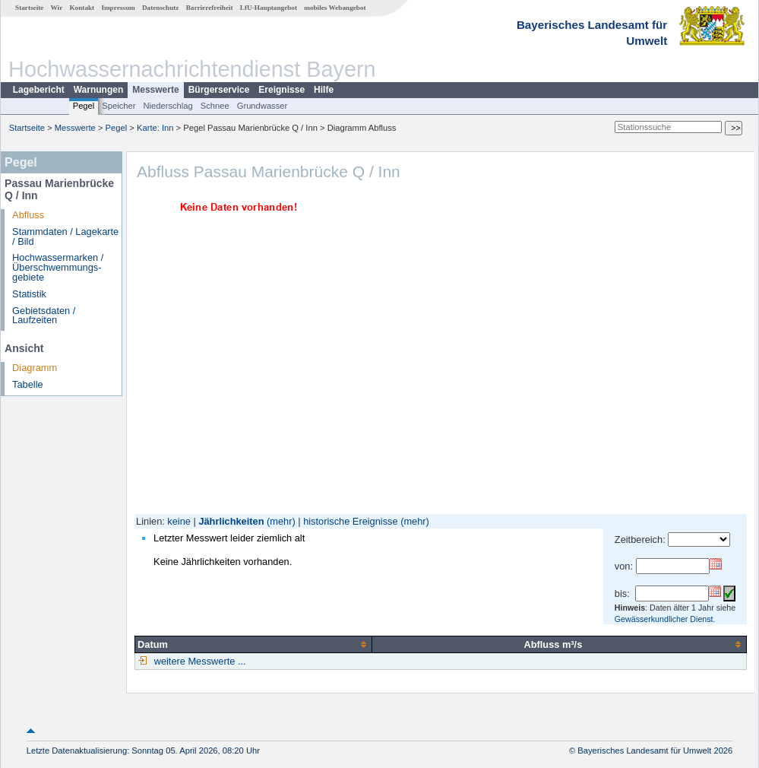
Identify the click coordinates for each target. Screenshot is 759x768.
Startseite (29, 7)
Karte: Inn (155, 127)
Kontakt (81, 7)
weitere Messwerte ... (198, 661)
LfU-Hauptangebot (268, 7)
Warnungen (99, 89)
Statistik (29, 294)
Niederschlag (167, 105)
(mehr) (281, 521)
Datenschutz (160, 7)
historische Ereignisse (350, 521)
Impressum (117, 7)
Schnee (215, 105)
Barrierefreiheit (209, 7)
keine (179, 521)
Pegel (84, 105)
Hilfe (324, 89)
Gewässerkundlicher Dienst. (665, 619)
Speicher (118, 105)
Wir (57, 7)
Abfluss (28, 215)
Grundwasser (262, 105)
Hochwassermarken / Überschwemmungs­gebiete (57, 267)
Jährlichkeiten (231, 521)
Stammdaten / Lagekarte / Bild (65, 236)
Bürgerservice (219, 89)
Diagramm (34, 367)
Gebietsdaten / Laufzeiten (43, 315)
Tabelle (27, 384)
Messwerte (155, 89)
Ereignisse (281, 89)
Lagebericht (39, 89)
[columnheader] (253, 644)
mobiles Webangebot (334, 7)
